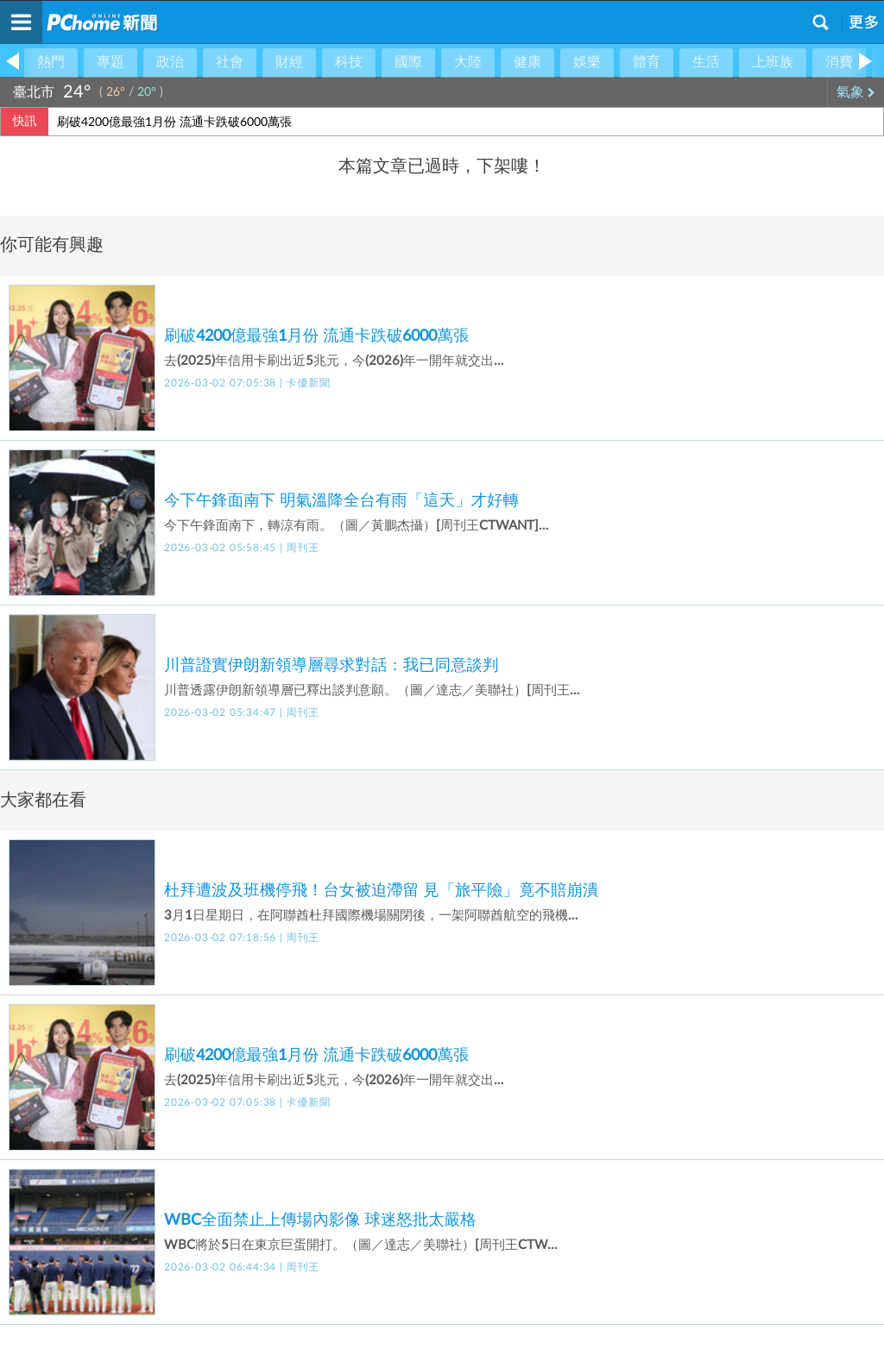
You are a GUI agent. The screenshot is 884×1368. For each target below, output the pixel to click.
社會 (229, 62)
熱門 (51, 62)
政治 (170, 62)
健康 (527, 62)
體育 (646, 62)
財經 (289, 62)
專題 (110, 62)
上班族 (772, 62)
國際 (408, 62)
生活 (706, 62)
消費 (839, 62)
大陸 (468, 62)
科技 (349, 62)
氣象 (856, 92)
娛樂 (587, 62)
